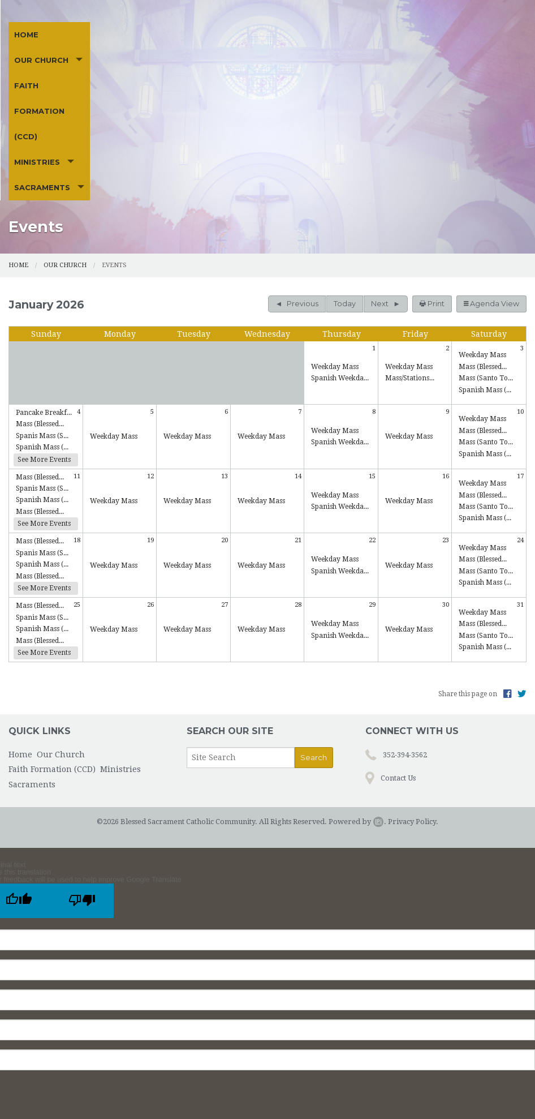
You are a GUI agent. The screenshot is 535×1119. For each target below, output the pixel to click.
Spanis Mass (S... (42, 333)
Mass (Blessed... (483, 264)
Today (345, 200)
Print (432, 200)
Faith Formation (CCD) (181, 72)
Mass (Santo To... (486, 276)
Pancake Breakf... (44, 310)
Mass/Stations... (409, 276)
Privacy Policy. (413, 718)
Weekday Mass (335, 264)
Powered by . (357, 718)
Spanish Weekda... (340, 276)
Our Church (77, 72)
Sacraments (342, 72)
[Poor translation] (82, 798)
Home (26, 72)
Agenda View (491, 200)
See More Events (44, 357)
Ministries (266, 72)
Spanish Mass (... (485, 287)
